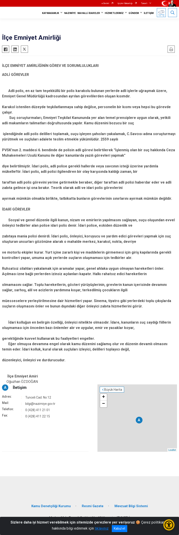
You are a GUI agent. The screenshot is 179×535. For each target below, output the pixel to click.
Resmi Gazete (93, 506)
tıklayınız (102, 528)
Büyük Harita (113, 389)
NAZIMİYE (70, 13)
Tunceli (144, 3)
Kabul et (119, 528)
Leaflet (172, 450)
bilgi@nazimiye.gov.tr (40, 404)
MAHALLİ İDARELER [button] (89, 13)
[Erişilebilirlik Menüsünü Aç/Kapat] (169, 525)
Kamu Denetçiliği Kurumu (51, 506)
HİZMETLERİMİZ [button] (114, 13)
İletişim (20, 387)
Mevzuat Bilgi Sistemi (131, 506)
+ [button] (103, 397)
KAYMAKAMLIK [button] (50, 13)
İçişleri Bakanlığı (125, 3)
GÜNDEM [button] (134, 13)
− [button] (103, 404)
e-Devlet (105, 3)
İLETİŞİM (149, 13)
